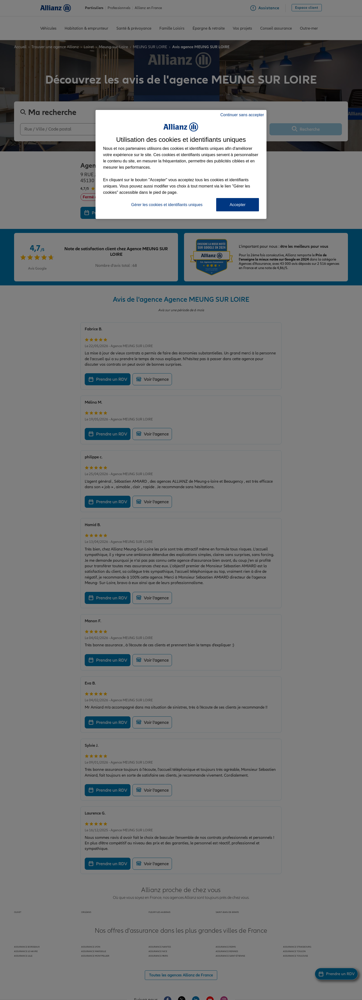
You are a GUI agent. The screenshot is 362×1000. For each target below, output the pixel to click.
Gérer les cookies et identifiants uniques (167, 205)
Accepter (237, 205)
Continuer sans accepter (242, 115)
